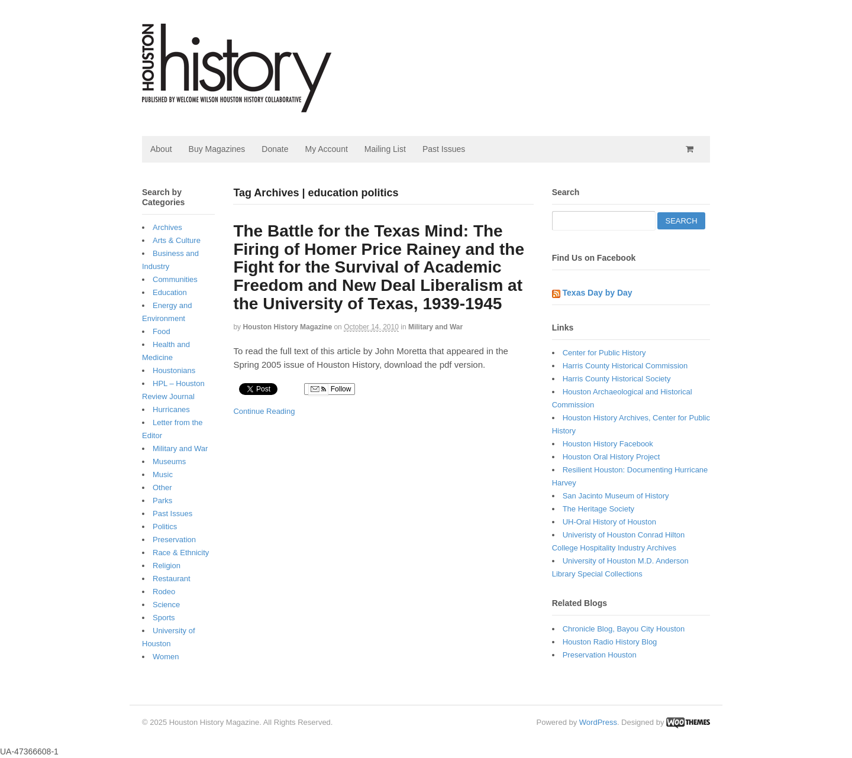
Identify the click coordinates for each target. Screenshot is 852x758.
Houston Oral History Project (611, 456)
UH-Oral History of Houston (609, 521)
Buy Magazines (217, 149)
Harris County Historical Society (617, 378)
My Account (326, 149)
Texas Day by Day (597, 292)
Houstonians (174, 370)
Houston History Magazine (287, 327)
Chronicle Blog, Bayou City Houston (624, 628)
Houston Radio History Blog (610, 641)
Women (166, 656)
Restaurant (172, 578)
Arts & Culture (177, 240)
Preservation (174, 539)
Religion (166, 565)
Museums (169, 461)
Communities (175, 279)
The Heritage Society (598, 508)
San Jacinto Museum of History (616, 495)
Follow (329, 390)
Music (163, 474)
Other (162, 487)
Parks (162, 500)
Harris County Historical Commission (625, 365)
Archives (167, 227)
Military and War (435, 327)
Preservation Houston (600, 654)
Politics (165, 526)
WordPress (598, 722)
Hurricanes (171, 409)
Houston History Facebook (608, 443)
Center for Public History (604, 352)
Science (166, 604)
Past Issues (443, 149)
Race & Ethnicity (181, 552)
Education (170, 292)
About (161, 149)
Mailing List (385, 149)
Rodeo (164, 591)
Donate (275, 149)
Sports (164, 617)
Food (161, 331)
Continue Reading (264, 411)
